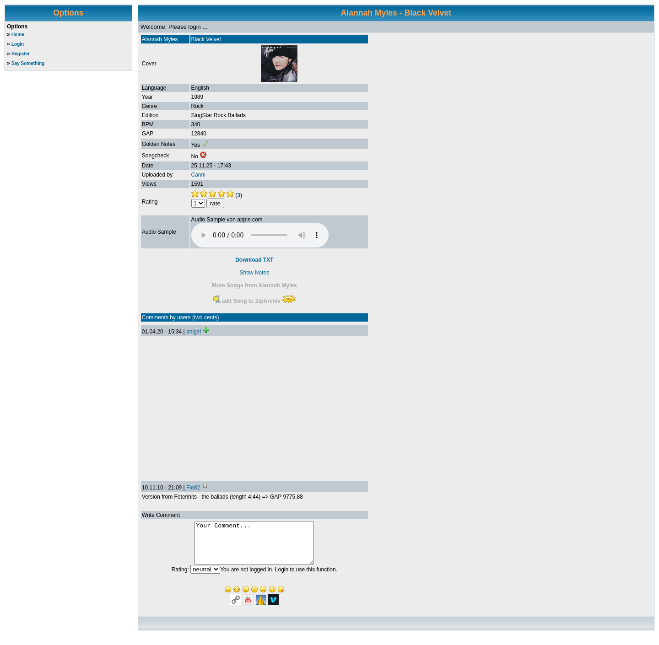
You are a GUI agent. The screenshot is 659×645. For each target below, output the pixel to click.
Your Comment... (254, 547)
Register (20, 53)
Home (17, 34)
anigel (193, 331)
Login (17, 44)
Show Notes (254, 272)
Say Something (27, 63)
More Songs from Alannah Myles (254, 285)
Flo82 (193, 487)
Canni (198, 175)
